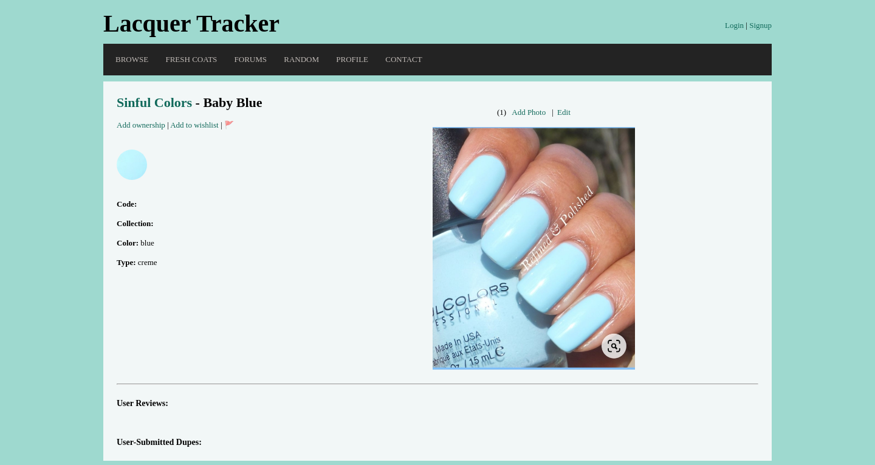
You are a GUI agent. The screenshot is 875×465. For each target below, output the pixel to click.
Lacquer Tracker (191, 23)
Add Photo (529, 112)
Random (301, 59)
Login (734, 25)
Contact (403, 59)
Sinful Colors (154, 102)
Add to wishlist (194, 124)
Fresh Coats (191, 59)
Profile (352, 59)
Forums (251, 59)
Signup (760, 25)
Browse (131, 59)
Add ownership (141, 124)
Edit (564, 112)
